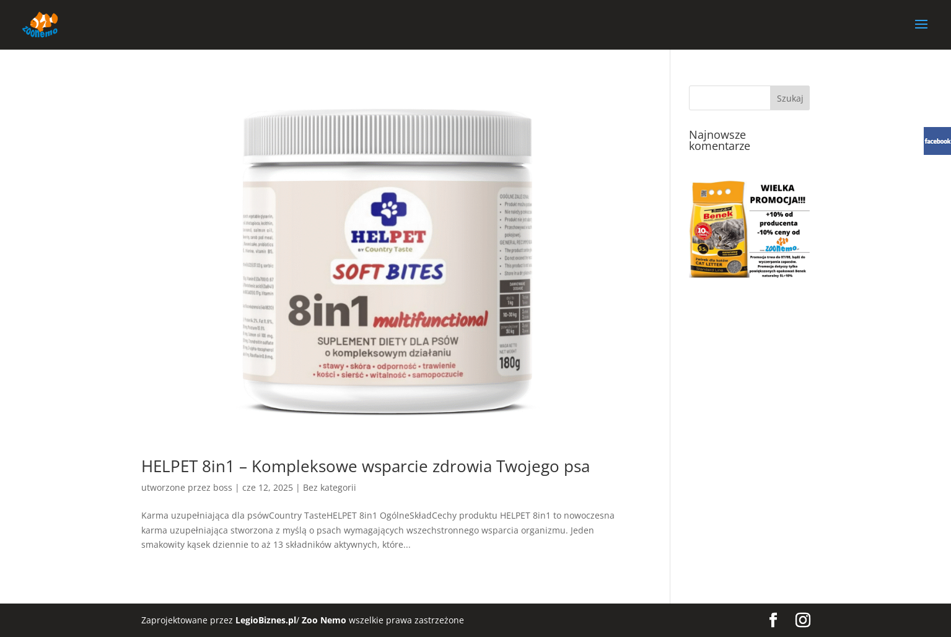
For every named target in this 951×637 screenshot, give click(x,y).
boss (222, 487)
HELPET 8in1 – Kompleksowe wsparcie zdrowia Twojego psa (365, 466)
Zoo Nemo (324, 620)
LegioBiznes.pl (265, 620)
